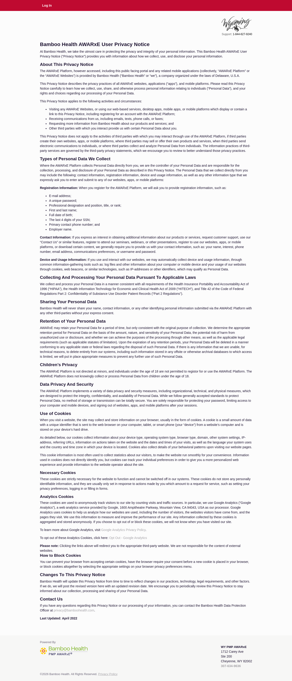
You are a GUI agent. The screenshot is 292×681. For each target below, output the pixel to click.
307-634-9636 (231, 666)
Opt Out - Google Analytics (128, 538)
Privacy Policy (107, 674)
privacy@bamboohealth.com (74, 610)
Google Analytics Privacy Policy (123, 530)
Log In (47, 5)
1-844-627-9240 (242, 34)
